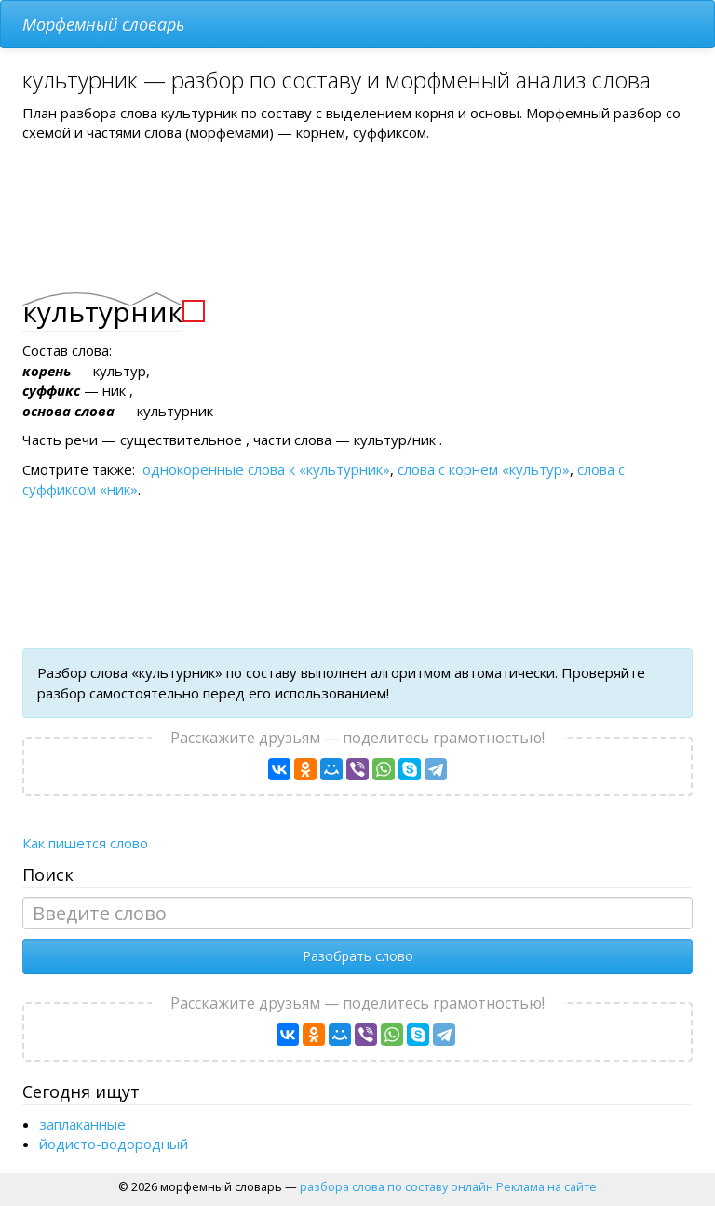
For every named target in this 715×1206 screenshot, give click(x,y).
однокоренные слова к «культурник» (266, 469)
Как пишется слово (85, 842)
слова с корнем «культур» (484, 469)
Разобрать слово (358, 956)
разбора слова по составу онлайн (396, 1186)
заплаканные (82, 1124)
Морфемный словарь (103, 24)
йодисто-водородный (113, 1143)
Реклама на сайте (546, 1186)
